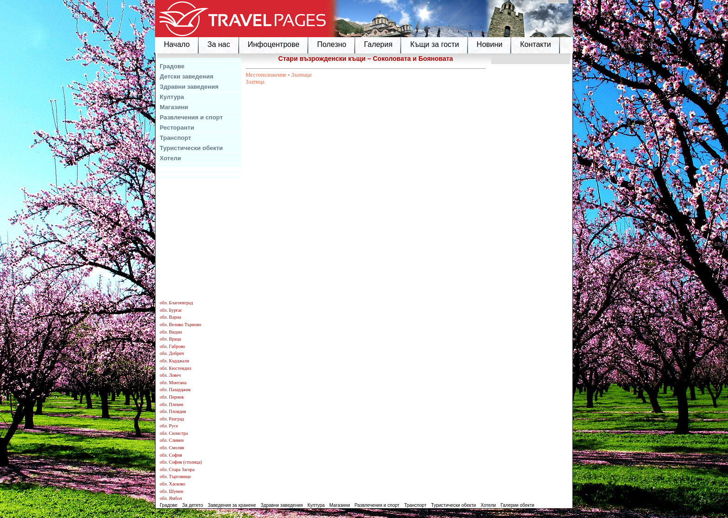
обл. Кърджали (174, 360)
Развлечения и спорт (191, 117)
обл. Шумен (171, 491)
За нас (219, 44)
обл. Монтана (173, 382)
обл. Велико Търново (180, 324)
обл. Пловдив (173, 411)
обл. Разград (172, 418)
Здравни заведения (189, 86)
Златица (301, 75)
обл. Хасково (172, 483)
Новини (490, 44)
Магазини (174, 107)
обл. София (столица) (181, 462)
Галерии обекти (517, 505)
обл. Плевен (171, 404)
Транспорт (175, 137)
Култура (172, 96)
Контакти (535, 44)
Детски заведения (187, 76)
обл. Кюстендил (175, 368)
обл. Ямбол (171, 498)
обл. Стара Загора (177, 469)
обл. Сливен (171, 440)
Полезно (331, 44)
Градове (172, 66)
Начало (177, 44)
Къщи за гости (434, 44)
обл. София (171, 455)
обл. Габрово (172, 346)
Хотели (170, 158)
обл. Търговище (175, 476)
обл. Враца (170, 338)
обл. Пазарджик (175, 389)
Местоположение (266, 75)
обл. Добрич (172, 353)
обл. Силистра (174, 433)
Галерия (378, 44)
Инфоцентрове (273, 44)
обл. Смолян (172, 447)
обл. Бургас (171, 310)
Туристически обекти (191, 147)
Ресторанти (177, 127)
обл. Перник (172, 397)
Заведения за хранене (232, 505)
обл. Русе (169, 425)
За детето (192, 505)
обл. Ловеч (170, 375)
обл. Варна (170, 317)
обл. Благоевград (176, 302)
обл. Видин (171, 331)
